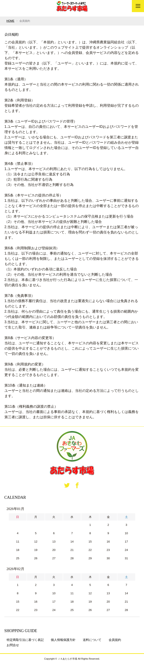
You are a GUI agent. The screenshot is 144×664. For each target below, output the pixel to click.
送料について (92, 639)
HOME (10, 20)
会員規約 (115, 639)
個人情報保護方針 (63, 639)
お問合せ (13, 645)
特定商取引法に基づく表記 (25, 639)
